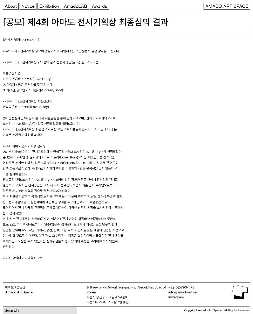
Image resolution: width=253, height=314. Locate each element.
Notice (28, 6)
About (11, 6)
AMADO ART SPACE (226, 6)
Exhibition (49, 6)
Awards (99, 6)
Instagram (176, 297)
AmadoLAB (75, 6)
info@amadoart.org (183, 292)
